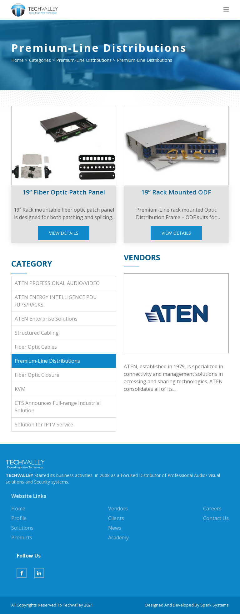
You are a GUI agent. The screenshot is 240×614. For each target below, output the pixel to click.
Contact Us (216, 518)
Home (17, 60)
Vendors (118, 508)
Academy (118, 537)
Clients (116, 518)
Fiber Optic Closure (37, 374)
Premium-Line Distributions (84, 60)
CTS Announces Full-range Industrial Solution (58, 407)
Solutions (22, 527)
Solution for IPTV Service (44, 424)
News (114, 527)
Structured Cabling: (37, 332)
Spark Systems (214, 605)
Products (21, 537)
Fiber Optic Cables (36, 346)
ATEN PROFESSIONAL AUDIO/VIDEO (57, 283)
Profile (19, 518)
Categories (40, 60)
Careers (212, 508)
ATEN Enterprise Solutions (46, 318)
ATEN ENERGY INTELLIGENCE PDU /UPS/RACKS (56, 301)
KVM (20, 389)
